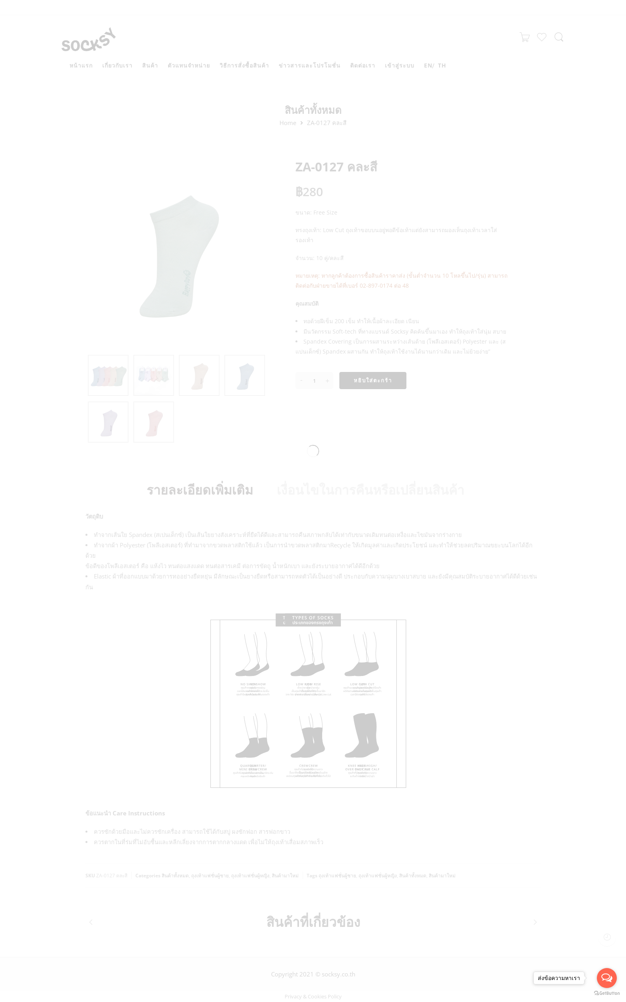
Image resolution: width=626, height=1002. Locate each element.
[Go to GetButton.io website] (607, 993)
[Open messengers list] (607, 978)
